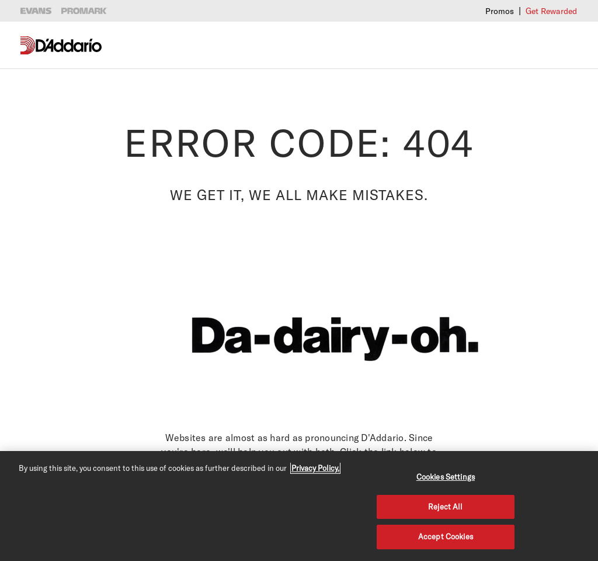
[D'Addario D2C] (69, 45)
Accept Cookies (445, 536)
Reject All (445, 506)
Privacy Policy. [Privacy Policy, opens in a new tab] (315, 468)
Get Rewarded (551, 11)
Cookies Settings (445, 476)
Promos (499, 11)
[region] (299, 506)
